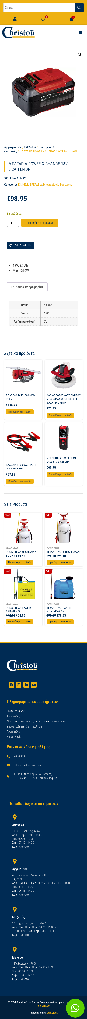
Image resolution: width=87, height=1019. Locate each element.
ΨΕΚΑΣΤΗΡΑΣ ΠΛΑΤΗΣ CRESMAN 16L (18, 609)
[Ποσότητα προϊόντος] (13, 223)
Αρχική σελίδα (13, 147)
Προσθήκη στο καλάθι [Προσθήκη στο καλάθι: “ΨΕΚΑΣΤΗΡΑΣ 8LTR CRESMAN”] (60, 562)
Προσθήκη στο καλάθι (40, 223)
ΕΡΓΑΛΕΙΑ (30, 147)
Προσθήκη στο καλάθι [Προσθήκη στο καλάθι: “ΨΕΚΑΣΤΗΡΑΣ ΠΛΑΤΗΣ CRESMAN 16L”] (19, 621)
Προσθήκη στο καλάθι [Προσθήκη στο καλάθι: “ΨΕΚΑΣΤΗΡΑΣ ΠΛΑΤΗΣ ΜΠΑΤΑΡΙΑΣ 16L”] (60, 621)
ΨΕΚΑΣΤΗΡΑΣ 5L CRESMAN (21, 551)
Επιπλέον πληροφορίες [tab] (27, 287)
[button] (80, 54)
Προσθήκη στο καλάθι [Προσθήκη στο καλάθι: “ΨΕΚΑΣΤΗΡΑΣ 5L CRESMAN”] (19, 562)
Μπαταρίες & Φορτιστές (57, 184)
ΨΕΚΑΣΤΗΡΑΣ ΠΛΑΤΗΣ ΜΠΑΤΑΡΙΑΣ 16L (59, 609)
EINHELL (23, 184)
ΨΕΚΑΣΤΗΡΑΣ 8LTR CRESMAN (63, 551)
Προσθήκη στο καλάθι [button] (19, 412)
